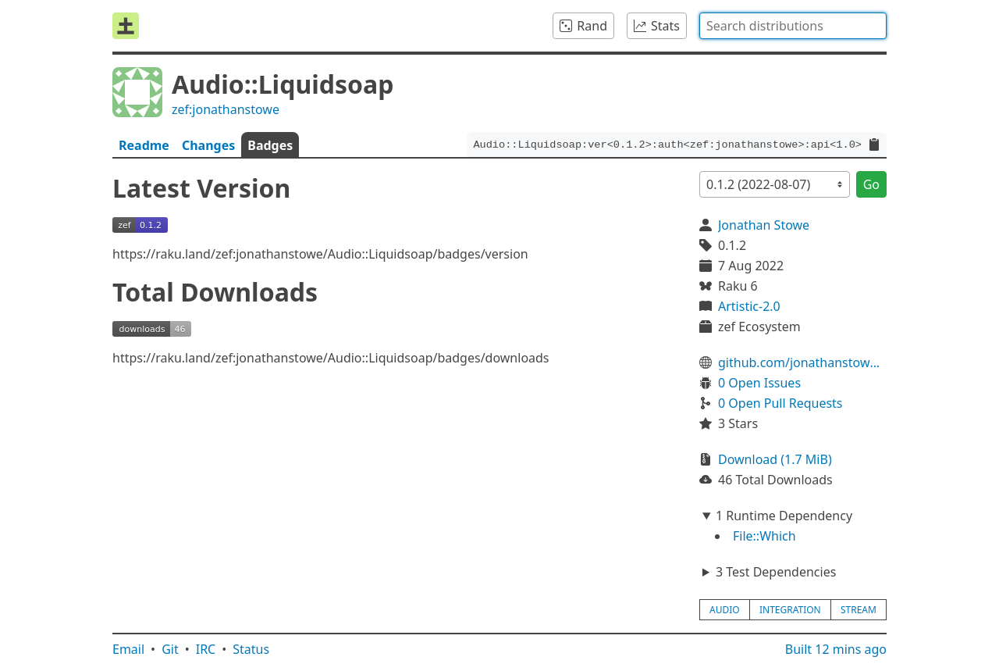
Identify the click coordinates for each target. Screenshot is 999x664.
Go (871, 184)
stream (858, 609)
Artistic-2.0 (749, 306)
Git (170, 649)
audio (724, 609)
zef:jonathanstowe (225, 109)
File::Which (764, 535)
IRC (206, 649)
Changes (208, 145)
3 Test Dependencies (776, 571)
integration (790, 609)
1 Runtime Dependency (784, 515)
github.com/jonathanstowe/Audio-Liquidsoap (802, 362)
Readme (144, 145)
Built (836, 649)
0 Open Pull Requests (780, 403)
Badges (270, 145)
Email (128, 649)
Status (251, 649)
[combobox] (793, 25)
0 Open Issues (759, 382)
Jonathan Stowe (763, 225)
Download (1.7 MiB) (775, 459)
